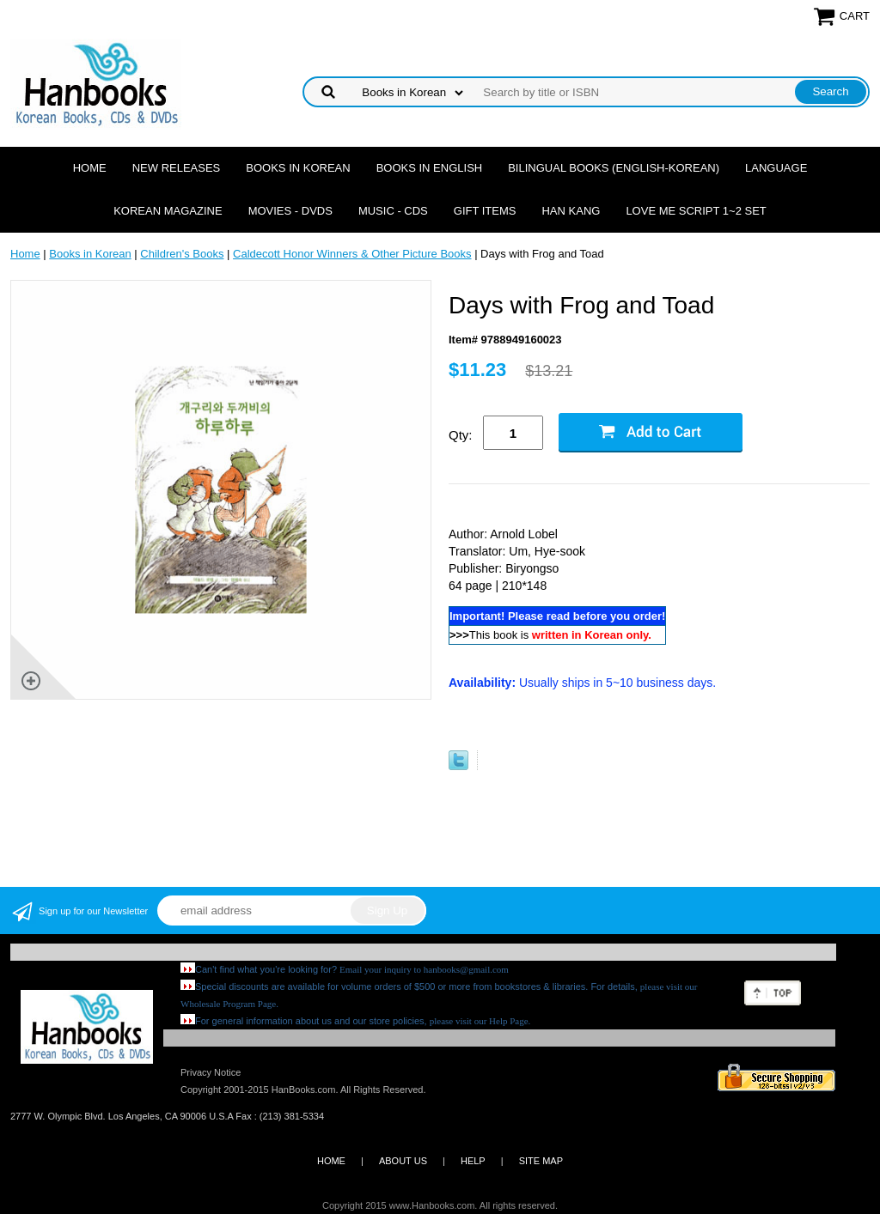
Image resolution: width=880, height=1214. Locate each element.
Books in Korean (298, 167)
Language (776, 167)
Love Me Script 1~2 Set (696, 210)
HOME (331, 1161)
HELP (473, 1161)
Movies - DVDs (290, 210)
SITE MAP (541, 1161)
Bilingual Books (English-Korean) (613, 167)
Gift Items (485, 210)
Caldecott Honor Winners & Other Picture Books (352, 253)
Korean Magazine (167, 210)
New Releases (176, 167)
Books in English (429, 167)
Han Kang (570, 210)
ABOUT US (403, 1161)
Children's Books (181, 253)
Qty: (461, 435)
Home (90, 167)
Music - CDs (393, 210)
